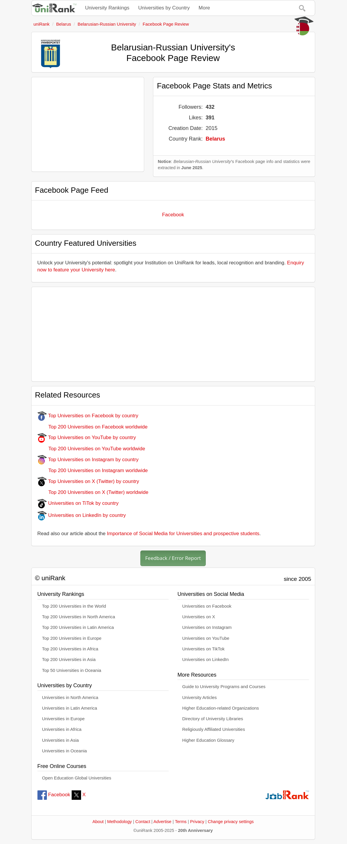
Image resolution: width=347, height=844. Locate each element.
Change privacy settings (231, 821)
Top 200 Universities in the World (74, 606)
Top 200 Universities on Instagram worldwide (92, 470)
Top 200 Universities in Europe (72, 638)
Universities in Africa (62, 729)
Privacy (197, 821)
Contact (142, 821)
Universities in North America (70, 697)
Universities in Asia (60, 740)
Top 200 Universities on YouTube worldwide (91, 448)
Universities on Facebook (206, 606)
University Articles (199, 697)
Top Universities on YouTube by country (86, 437)
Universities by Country (164, 8)
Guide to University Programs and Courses (223, 686)
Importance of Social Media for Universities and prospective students (183, 533)
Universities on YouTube (205, 638)
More (204, 8)
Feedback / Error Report (173, 558)
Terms (181, 821)
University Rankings (107, 8)
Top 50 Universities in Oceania (71, 670)
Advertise (163, 821)
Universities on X (198, 616)
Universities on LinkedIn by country (81, 515)
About (97, 821)
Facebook (173, 214)
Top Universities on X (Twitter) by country (88, 481)
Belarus (215, 139)
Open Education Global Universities (76, 778)
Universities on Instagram (207, 627)
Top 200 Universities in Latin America (78, 627)
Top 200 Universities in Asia (69, 659)
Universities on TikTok (203, 649)
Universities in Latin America (69, 708)
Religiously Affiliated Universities (213, 729)
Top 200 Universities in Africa (70, 649)
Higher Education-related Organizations (220, 708)
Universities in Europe (63, 718)
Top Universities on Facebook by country (88, 415)
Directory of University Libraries (212, 718)
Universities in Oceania (64, 751)
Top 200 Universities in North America (78, 616)
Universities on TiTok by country (78, 503)
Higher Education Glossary (208, 740)
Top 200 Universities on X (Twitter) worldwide (93, 492)
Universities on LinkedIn (205, 659)
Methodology (119, 821)
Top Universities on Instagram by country (88, 459)
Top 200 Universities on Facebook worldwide (92, 427)
